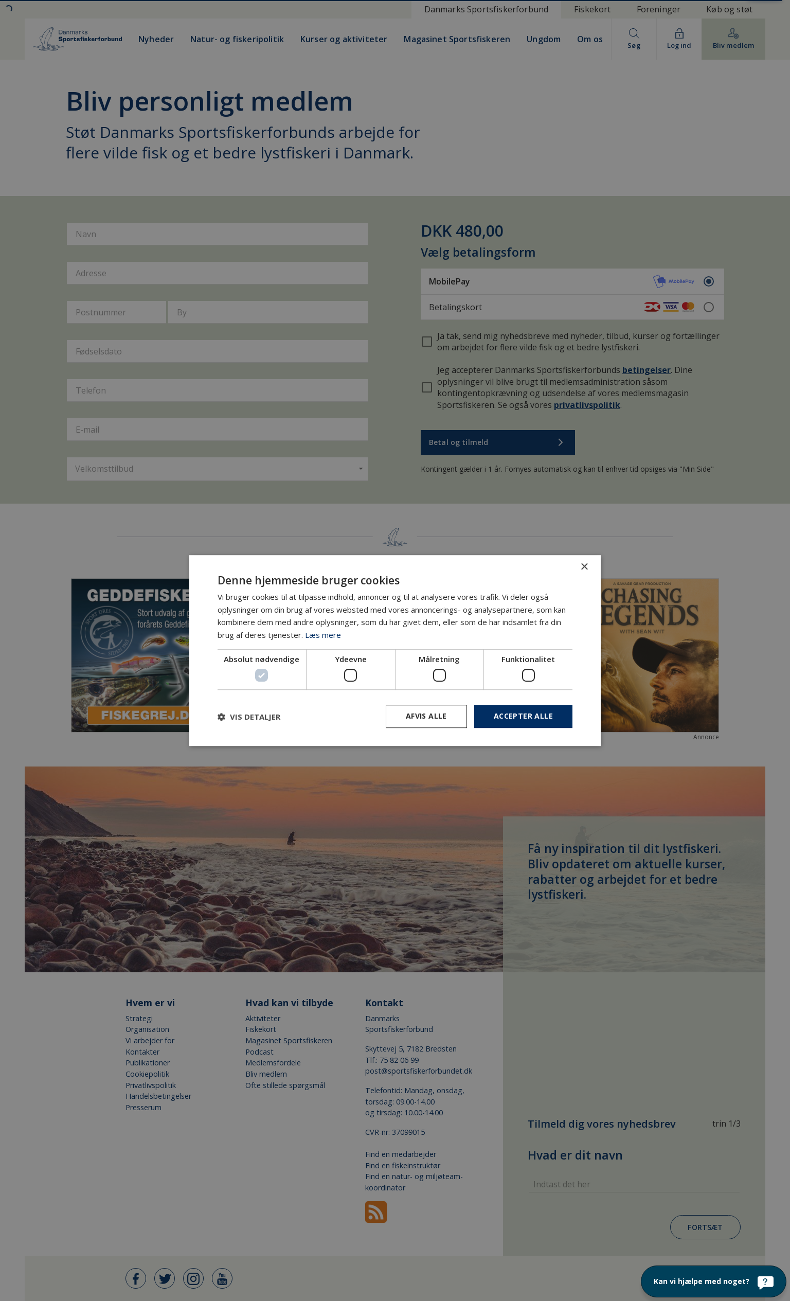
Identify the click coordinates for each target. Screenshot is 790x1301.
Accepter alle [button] (523, 716)
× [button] (584, 567)
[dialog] (395, 650)
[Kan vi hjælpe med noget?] (713, 1281)
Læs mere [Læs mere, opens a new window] (323, 635)
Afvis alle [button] (426, 716)
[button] (249, 716)
